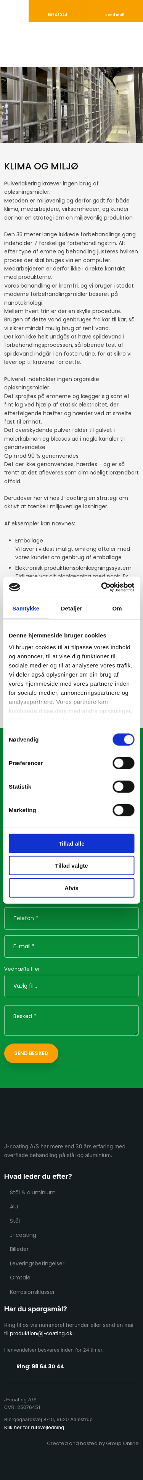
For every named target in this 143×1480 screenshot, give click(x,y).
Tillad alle (71, 843)
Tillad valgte (71, 865)
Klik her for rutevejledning (34, 1427)
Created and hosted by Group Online (93, 1443)
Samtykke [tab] (25, 608)
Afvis (71, 887)
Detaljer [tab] (71, 608)
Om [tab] (117, 608)
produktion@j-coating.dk (41, 1333)
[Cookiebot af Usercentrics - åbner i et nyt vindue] (101, 587)
